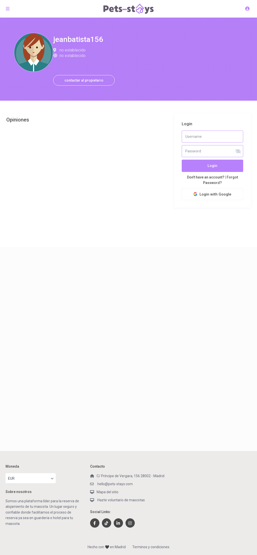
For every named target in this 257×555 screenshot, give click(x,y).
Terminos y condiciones (150, 547)
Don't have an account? (205, 177)
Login (212, 165)
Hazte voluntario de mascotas (121, 500)
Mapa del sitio (107, 492)
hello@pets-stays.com (115, 484)
